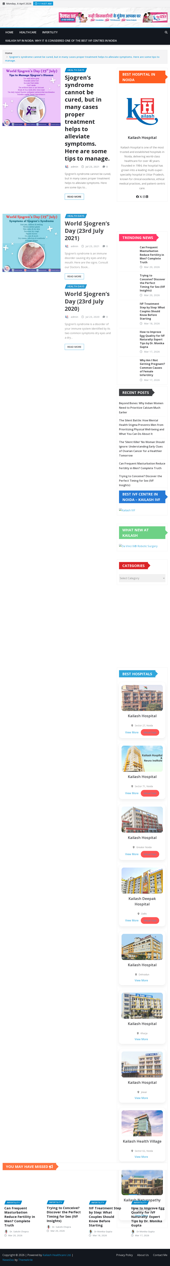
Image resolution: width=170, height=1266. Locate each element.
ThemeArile (25, 1260)
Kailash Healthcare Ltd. (57, 1255)
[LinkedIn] (147, 197)
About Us (143, 1255)
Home (9, 32)
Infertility (50, 32)
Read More (74, 196)
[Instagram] (144, 197)
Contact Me (160, 1255)
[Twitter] (141, 197)
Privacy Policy (124, 1255)
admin (74, 166)
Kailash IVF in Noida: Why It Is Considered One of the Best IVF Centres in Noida (61, 40)
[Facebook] (137, 197)
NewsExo (8, 1260)
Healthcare (28, 32)
